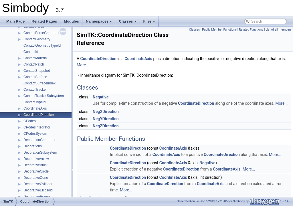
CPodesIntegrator (36, 127)
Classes (128, 23)
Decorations (32, 146)
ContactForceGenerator (41, 33)
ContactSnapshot (36, 71)
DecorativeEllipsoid (38, 190)
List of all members (279, 29)
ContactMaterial (35, 58)
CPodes (29, 121)
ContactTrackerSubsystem (43, 96)
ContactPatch (33, 64)
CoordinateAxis (35, 108)
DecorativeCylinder (37, 184)
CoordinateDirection (38, 115)
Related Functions (251, 29)
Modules (71, 21)
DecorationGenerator (39, 140)
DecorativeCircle (36, 171)
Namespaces (99, 23)
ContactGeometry (36, 39)
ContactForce (33, 27)
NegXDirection (106, 111)
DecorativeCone (35, 178)
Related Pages (44, 21)
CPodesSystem (35, 134)
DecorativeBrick (35, 165)
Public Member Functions (219, 29)
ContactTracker (35, 90)
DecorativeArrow (36, 159)
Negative (101, 97)
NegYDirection (106, 118)
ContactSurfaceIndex (39, 83)
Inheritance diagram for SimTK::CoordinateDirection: (125, 75)
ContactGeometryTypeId (42, 45)
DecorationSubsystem (40, 152)
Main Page (15, 21)
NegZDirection (106, 126)
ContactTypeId (34, 102)
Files (149, 23)
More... (83, 65)
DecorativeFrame (36, 197)
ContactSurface (35, 77)
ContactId (30, 52)
